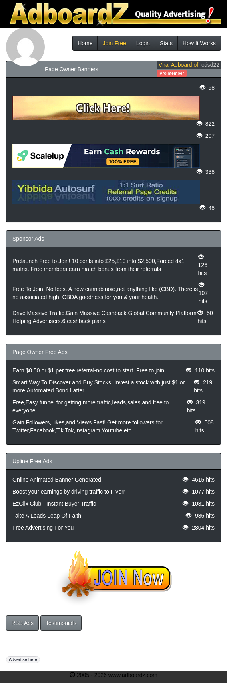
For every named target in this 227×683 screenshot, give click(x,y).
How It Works (199, 43)
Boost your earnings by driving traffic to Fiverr (68, 491)
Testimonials (61, 623)
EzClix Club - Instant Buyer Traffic (54, 503)
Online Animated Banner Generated (56, 479)
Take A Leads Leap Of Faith (46, 515)
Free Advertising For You (43, 527)
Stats (166, 43)
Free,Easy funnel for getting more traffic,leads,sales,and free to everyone (90, 406)
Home (85, 43)
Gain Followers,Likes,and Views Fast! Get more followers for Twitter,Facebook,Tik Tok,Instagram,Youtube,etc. (87, 426)
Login (143, 43)
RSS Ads (22, 623)
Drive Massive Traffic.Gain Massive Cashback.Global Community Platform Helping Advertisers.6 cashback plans (104, 317)
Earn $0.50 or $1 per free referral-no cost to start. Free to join (88, 370)
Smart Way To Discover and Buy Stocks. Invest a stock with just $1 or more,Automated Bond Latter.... (98, 386)
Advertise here (23, 659)
